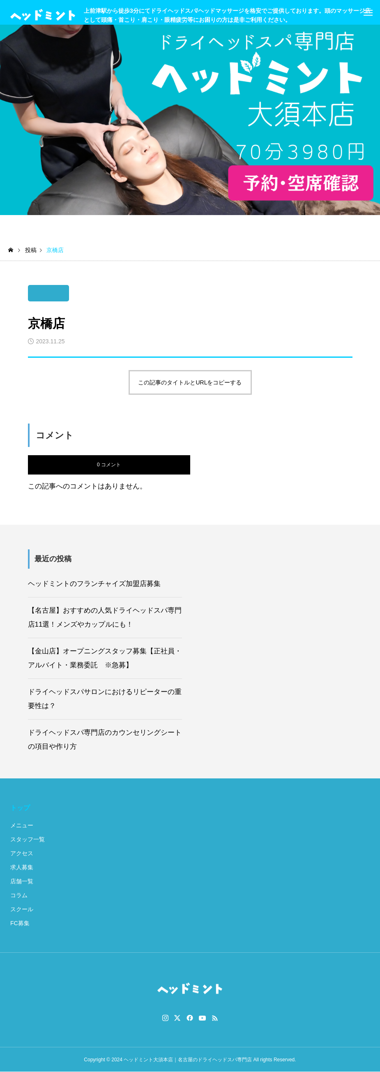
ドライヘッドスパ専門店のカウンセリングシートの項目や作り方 (105, 739)
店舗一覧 (21, 881)
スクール (21, 909)
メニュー (21, 825)
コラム (19, 895)
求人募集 (21, 867)
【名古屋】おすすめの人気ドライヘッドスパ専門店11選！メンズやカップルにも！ (105, 617)
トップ (20, 807)
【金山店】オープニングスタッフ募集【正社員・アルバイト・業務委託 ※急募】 (105, 658)
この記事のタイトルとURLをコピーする (190, 382)
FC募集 (20, 923)
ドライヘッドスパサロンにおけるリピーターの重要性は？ (105, 699)
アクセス (21, 853)
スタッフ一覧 (27, 839)
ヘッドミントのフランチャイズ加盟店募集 (94, 584)
